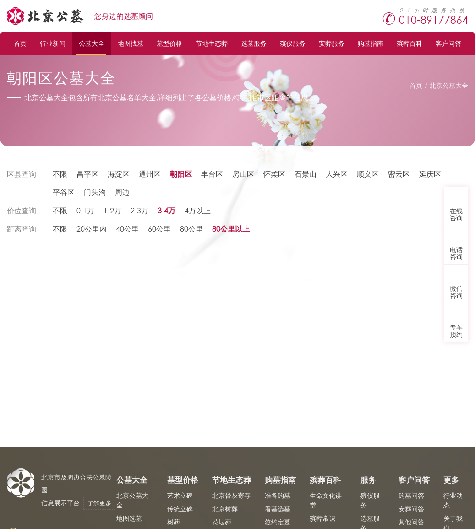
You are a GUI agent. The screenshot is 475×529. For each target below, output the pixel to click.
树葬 (173, 522)
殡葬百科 (409, 43)
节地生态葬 (212, 43)
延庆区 (430, 173)
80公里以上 (231, 228)
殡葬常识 (322, 518)
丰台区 (212, 173)
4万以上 (198, 210)
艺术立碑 (180, 495)
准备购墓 (277, 495)
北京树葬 (225, 508)
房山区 (243, 173)
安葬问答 (411, 508)
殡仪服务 (293, 43)
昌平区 (87, 173)
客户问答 (448, 43)
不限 (60, 173)
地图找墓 (130, 43)
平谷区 (64, 192)
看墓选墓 (277, 508)
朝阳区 (181, 173)
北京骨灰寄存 (231, 495)
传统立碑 (180, 508)
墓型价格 (169, 43)
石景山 (306, 173)
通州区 (150, 173)
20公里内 (91, 228)
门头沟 (95, 192)
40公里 (127, 228)
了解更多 (99, 503)
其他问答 (411, 522)
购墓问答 (411, 495)
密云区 (399, 173)
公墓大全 (91, 43)
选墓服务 (254, 43)
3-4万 (166, 210)
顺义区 (368, 173)
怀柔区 (274, 173)
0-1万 (85, 210)
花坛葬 (221, 522)
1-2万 (112, 210)
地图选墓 (129, 518)
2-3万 (139, 210)
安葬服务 (331, 43)
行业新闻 (53, 43)
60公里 (159, 228)
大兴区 (337, 173)
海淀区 (119, 173)
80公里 (191, 228)
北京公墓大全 (449, 85)
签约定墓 (277, 522)
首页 (20, 43)
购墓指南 (370, 43)
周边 (122, 192)
